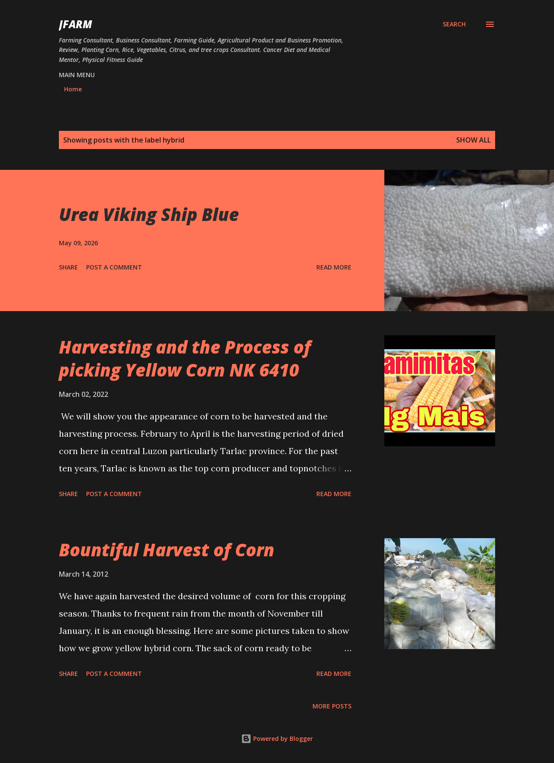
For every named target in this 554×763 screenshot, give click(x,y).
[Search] (454, 24)
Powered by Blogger (277, 738)
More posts (331, 706)
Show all (473, 140)
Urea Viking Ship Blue (149, 214)
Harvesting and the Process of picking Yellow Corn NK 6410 (185, 358)
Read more (333, 267)
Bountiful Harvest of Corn (166, 550)
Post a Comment (114, 267)
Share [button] (68, 267)
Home (73, 89)
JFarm (75, 24)
